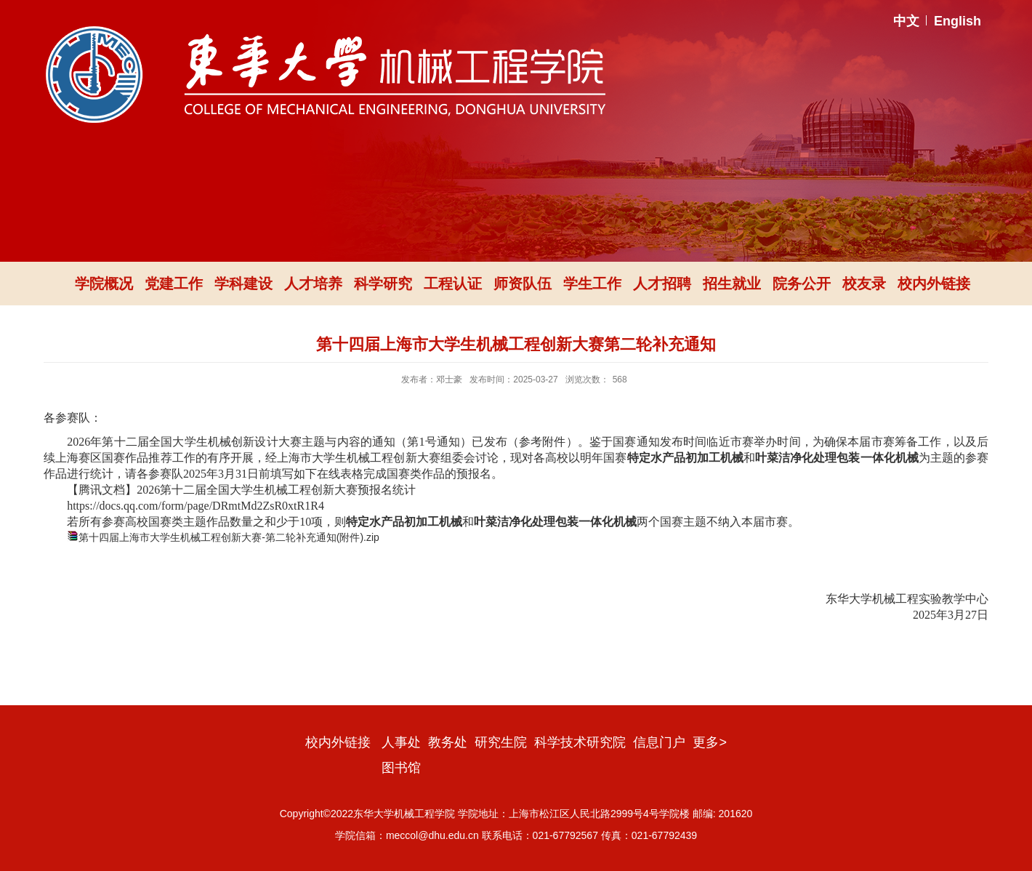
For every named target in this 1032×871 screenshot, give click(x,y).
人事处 (401, 742)
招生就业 (732, 284)
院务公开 (802, 284)
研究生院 (501, 742)
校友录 (864, 284)
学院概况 (104, 284)
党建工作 (174, 284)
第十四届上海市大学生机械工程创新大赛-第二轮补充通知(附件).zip (228, 537)
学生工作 (592, 284)
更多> (710, 742)
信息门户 (659, 742)
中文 (906, 21)
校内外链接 (934, 284)
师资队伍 (522, 284)
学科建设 (243, 284)
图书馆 (401, 767)
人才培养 (313, 284)
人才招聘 (662, 284)
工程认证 (453, 284)
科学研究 (383, 284)
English (957, 21)
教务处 (447, 742)
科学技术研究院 (580, 742)
